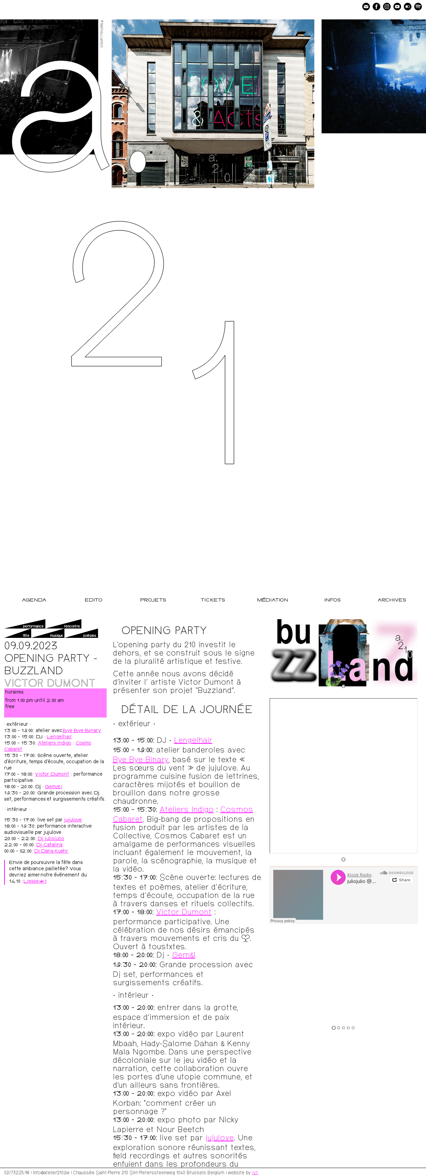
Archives (392, 600)
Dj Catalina (49, 845)
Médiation (272, 600)
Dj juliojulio (51, 839)
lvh (255, 1172)
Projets (153, 600)
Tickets (213, 600)
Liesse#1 (35, 881)
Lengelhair (59, 737)
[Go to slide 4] (348, 1027)
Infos (332, 600)
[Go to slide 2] (338, 1027)
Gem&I (53, 787)
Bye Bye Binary (82, 731)
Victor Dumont (52, 774)
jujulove (73, 820)
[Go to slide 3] (343, 1027)
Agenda (34, 600)
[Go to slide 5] (353, 1027)
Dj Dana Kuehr (51, 851)
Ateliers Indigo (54, 743)
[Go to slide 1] (343, 686)
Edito (94, 600)
